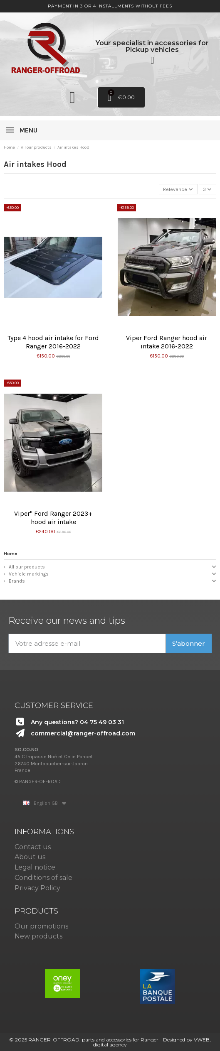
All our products (27, 567)
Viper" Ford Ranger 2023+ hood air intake (53, 518)
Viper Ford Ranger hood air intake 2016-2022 (166, 342)
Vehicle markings (29, 574)
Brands (17, 581)
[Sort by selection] (178, 189)
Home (10, 553)
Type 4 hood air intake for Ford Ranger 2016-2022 (53, 342)
